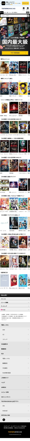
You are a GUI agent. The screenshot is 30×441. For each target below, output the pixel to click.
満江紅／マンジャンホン (24, 76)
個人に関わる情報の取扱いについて (20, 317)
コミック (12, 13)
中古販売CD (19, 13)
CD (7, 13)
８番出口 (20, 97)
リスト (23, 10)
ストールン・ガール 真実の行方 (7, 76)
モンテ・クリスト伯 (13, 135)
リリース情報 (15, 303)
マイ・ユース (3, 231)
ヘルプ (3, 383)
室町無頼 (20, 116)
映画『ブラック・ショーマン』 (16, 97)
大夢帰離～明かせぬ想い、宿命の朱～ (17, 250)
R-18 (15, 310)
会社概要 (3, 315)
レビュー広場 (4, 393)
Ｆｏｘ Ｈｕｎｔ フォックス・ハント (9, 155)
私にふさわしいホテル (14, 289)
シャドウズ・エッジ (4, 135)
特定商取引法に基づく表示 (6, 319)
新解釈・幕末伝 (3, 116)
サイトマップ (4, 320)
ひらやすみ (2, 193)
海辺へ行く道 (21, 289)
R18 (27, 13)
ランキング (15, 307)
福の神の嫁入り (3, 250)
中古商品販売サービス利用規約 (7, 317)
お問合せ (3, 388)
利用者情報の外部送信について (17, 319)
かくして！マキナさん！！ (6, 212)
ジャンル (15, 300)
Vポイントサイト (5, 398)
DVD (3, 13)
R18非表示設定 (7, 374)
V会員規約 (7, 315)
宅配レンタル (6, 359)
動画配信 (3, 350)
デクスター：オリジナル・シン (16, 270)
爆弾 (1, 97)
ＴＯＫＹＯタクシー (23, 174)
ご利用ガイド (4, 379)
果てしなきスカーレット (14, 116)
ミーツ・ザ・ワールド (5, 289)
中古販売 (5, 369)
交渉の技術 (11, 231)
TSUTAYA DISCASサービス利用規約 (16, 315)
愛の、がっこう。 (13, 193)
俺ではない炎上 (12, 76)
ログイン (27, 10)
